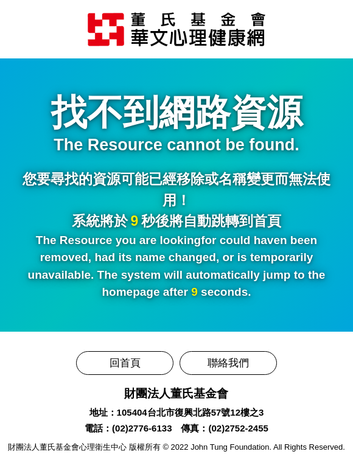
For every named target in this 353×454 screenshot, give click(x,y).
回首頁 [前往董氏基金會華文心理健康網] (125, 363)
